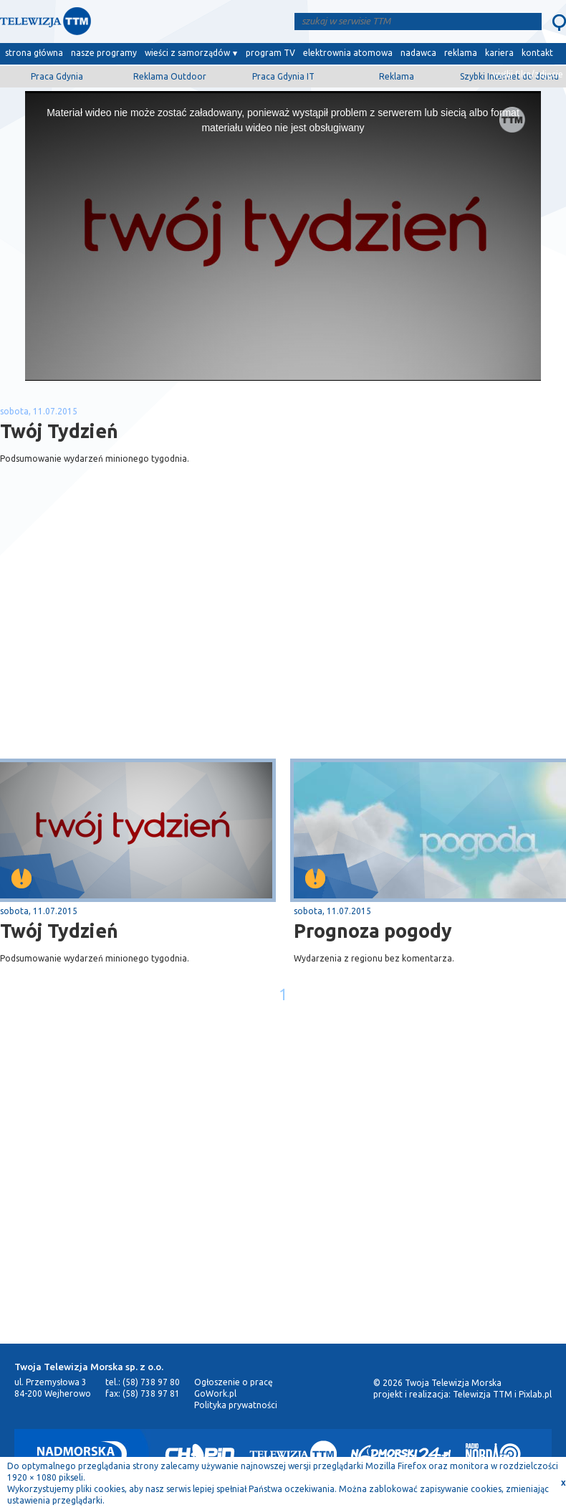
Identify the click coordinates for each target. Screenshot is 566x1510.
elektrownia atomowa (348, 52)
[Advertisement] (141, 644)
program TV (270, 52)
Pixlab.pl (535, 1394)
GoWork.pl (215, 1393)
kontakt (537, 52)
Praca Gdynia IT (283, 76)
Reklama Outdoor (169, 76)
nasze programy (104, 52)
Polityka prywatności (235, 1405)
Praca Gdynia (57, 76)
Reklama (396, 76)
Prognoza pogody (373, 930)
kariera (499, 52)
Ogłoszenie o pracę (233, 1382)
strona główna (34, 52)
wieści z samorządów (187, 52)
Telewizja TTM (482, 1394)
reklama (460, 52)
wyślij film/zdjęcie (527, 74)
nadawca (418, 52)
